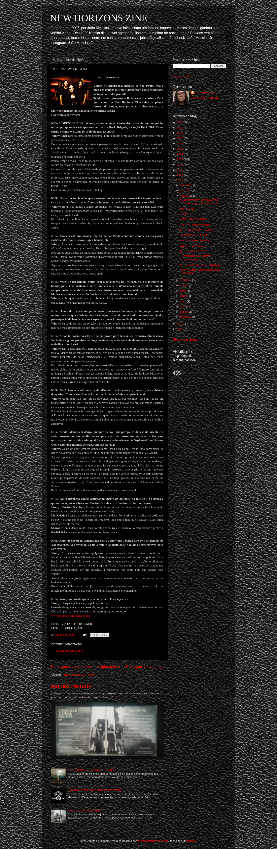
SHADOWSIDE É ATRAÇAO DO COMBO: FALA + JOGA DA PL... (200, 202)
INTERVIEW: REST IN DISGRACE (200, 264)
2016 (180, 143)
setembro (186, 280)
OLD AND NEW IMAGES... (195, 224)
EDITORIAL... (187, 208)
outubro (185, 195)
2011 (180, 169)
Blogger (191, 840)
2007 (180, 329)
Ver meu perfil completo (205, 97)
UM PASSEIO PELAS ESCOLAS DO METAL (95, 790)
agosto (184, 285)
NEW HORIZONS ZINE (98, 18)
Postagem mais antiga (145, 666)
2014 (180, 154)
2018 (180, 132)
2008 (180, 323)
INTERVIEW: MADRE (192, 219)
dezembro (186, 185)
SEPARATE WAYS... (191, 245)
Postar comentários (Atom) (78, 674)
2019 (180, 127)
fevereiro (186, 316)
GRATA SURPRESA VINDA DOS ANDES (92, 769)
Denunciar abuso (186, 339)
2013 (180, 159)
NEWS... (184, 214)
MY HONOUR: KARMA (193, 235)
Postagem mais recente (71, 666)
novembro (186, 190)
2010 (180, 175)
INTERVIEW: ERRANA (193, 251)
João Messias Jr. (205, 92)
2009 (180, 180)
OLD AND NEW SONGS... (195, 240)
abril (183, 306)
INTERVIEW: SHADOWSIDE (196, 230)
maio (183, 301)
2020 (180, 122)
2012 (180, 164)
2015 (180, 148)
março (184, 311)
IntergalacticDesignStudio (152, 840)
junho (184, 295)
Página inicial (108, 666)
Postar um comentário (69, 650)
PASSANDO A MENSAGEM (71, 686)
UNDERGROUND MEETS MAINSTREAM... (195, 258)
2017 (180, 138)
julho (183, 290)
